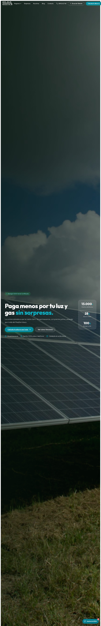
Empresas (27, 3)
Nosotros (36, 3)
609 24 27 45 (61, 3)
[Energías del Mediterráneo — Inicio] (7, 3)
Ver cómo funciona (45, 329)
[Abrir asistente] (90, 621)
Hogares (17, 3)
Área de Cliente (76, 3)
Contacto (51, 3)
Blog (43, 3)
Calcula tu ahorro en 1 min (19, 329)
